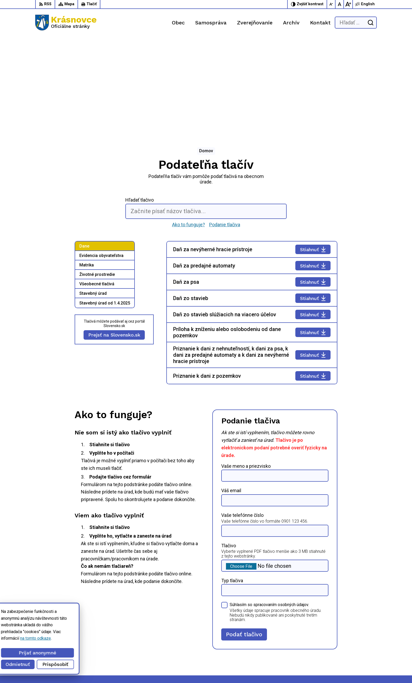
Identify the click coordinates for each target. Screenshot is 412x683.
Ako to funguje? (188, 126)
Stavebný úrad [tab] (93, 195)
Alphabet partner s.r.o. (77, 669)
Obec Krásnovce (148, 669)
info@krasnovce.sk (289, 650)
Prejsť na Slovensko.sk (114, 237)
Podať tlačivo (244, 536)
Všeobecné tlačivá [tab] (96, 185)
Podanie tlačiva (224, 126)
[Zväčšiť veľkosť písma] (348, 4)
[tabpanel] (252, 215)
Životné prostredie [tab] (97, 176)
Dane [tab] (84, 148)
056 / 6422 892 (286, 644)
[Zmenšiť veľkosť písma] (331, 4)
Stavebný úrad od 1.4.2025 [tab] (104, 205)
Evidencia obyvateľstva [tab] (101, 157)
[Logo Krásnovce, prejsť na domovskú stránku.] (66, 22)
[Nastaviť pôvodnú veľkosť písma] (340, 4)
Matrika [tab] (86, 167)
